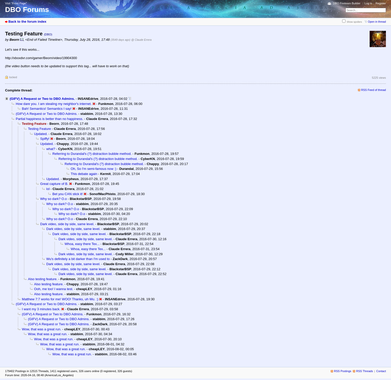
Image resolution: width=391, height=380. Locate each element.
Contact (381, 371)
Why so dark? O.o (53, 199)
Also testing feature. (42, 279)
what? (50, 149)
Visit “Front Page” (16, 3)
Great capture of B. (54, 184)
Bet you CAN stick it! (67, 194)
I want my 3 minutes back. (41, 309)
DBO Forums (27, 9)
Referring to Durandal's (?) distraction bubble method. (91, 154)
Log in (368, 3)
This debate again (84, 174)
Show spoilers (354, 21)
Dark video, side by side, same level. (67, 224)
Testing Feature (39, 129)
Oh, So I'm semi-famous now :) (93, 169)
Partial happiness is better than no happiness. (49, 119)
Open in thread (377, 21)
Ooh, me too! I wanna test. (53, 289)
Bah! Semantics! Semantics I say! (46, 109)
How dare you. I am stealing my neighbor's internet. (54, 104)
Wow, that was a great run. (41, 329)
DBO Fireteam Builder (346, 3)
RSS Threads (364, 371)
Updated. (41, 134)
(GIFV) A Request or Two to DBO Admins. (42, 99)
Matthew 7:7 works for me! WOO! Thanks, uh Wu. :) (60, 299)
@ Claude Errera (141, 39)
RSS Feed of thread (373, 89)
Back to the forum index (27, 21)
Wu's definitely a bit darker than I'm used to (78, 259)
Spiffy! (44, 139)
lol (48, 189)
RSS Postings (342, 371)
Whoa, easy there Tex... (82, 244)
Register (380, 3)
